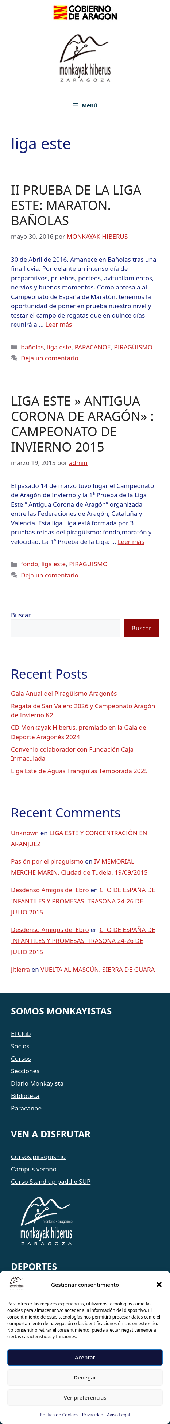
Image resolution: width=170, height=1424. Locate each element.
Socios (20, 1046)
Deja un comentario (49, 358)
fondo (29, 564)
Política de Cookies (59, 1415)
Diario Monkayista (37, 1083)
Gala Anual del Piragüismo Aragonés (64, 693)
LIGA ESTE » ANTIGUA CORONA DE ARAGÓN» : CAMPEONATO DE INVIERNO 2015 (82, 423)
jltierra (20, 969)
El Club (21, 1033)
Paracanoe (26, 1108)
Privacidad (93, 1415)
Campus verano (34, 1169)
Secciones (25, 1071)
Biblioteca (25, 1095)
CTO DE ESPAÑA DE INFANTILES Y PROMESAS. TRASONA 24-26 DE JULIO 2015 (83, 901)
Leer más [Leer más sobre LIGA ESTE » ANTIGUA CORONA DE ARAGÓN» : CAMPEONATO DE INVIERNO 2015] (131, 541)
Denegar (85, 1377)
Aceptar (85, 1357)
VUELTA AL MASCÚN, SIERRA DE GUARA (97, 969)
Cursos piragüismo (38, 1156)
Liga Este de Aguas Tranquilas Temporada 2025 (79, 771)
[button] (159, 1284)
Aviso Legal (118, 1415)
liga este (59, 347)
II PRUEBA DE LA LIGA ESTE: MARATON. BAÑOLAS (76, 205)
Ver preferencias (84, 1397)
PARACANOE (93, 347)
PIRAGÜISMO (133, 347)
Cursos (21, 1058)
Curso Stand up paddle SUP (50, 1181)
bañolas (32, 347)
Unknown (25, 833)
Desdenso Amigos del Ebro (50, 890)
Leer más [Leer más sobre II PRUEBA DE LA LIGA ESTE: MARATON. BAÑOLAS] (58, 324)
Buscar (21, 615)
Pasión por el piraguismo (47, 861)
